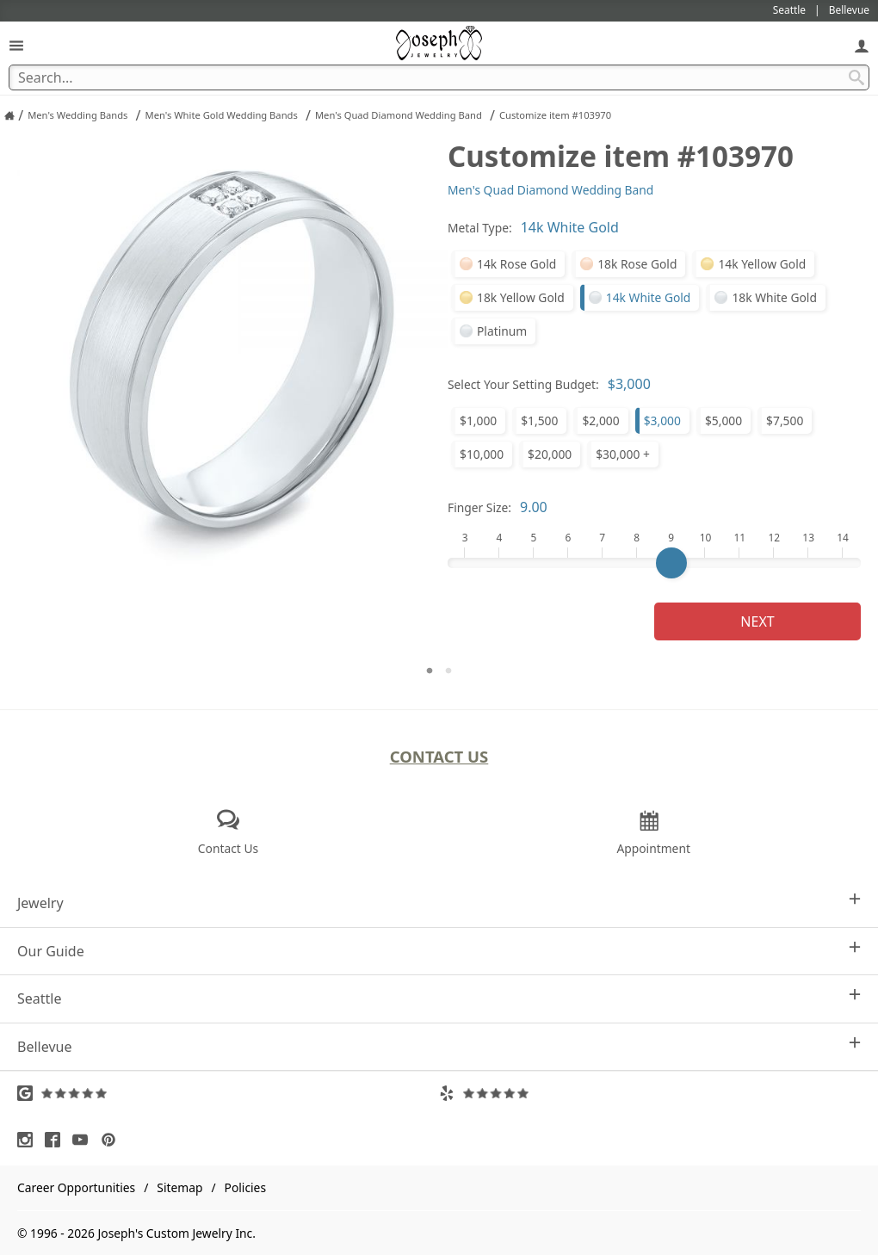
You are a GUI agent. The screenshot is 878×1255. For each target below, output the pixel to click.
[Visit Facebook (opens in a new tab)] (57, 1140)
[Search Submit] (856, 77)
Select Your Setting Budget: (523, 384)
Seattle (439, 998)
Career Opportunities (76, 1187)
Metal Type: (480, 227)
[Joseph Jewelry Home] (9, 115)
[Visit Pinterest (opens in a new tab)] (113, 1140)
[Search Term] (439, 77)
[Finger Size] (654, 563)
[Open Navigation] (16, 45)
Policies (245, 1187)
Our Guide (439, 951)
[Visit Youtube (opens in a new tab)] (84, 1140)
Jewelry (439, 902)
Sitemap (179, 1187)
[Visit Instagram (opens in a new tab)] (29, 1140)
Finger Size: (479, 507)
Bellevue (439, 1046)
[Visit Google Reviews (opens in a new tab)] (228, 1093)
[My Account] (861, 45)
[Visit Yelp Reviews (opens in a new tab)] (650, 1093)
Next (757, 621)
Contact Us (439, 756)
